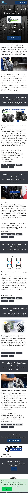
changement (5, 167)
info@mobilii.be (21, 2)
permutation (19, 164)
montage (12, 164)
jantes (11, 167)
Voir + (14, 468)
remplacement (5, 164)
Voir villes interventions (14, 440)
